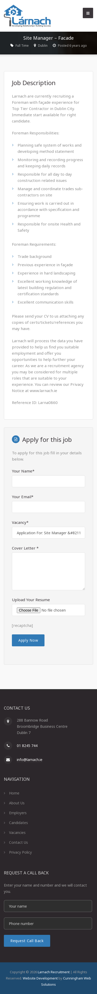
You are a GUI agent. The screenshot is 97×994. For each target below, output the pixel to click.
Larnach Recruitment (54, 972)
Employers (18, 812)
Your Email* (22, 496)
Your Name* (23, 471)
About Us (17, 802)
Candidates (18, 822)
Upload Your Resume (31, 599)
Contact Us (18, 842)
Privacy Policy (20, 852)
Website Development (40, 978)
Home (14, 793)
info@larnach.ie (29, 759)
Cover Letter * (25, 548)
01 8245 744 (27, 745)
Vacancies (17, 832)
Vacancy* (20, 522)
